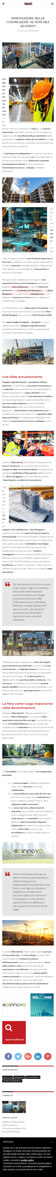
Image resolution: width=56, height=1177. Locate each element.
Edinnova (19, 1077)
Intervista (5, 1102)
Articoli (7, 1077)
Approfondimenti (12, 1081)
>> (20, 286)
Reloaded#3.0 (32, 1077)
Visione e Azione (9, 1118)
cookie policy (27, 1160)
